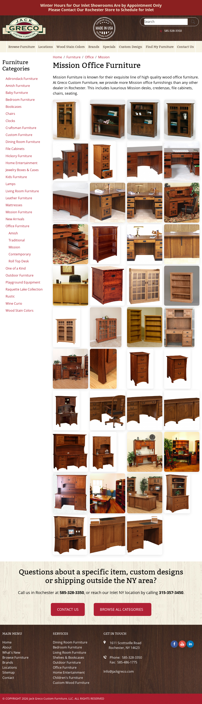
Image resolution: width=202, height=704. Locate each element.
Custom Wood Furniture (71, 683)
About (7, 647)
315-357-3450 (171, 592)
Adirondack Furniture (22, 78)
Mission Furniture (19, 212)
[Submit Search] (193, 21)
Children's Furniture (68, 678)
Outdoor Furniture (20, 275)
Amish (13, 233)
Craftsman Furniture (21, 128)
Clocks (10, 121)
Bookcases (14, 106)
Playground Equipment (23, 282)
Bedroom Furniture (20, 99)
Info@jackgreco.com (118, 671)
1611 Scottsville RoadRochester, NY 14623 (125, 645)
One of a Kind (16, 268)
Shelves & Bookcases (68, 657)
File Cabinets (15, 149)
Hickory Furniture (19, 156)
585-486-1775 (127, 662)
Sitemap (8, 672)
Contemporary (20, 254)
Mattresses (14, 205)
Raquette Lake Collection (24, 289)
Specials (109, 47)
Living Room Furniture (22, 191)
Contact (8, 678)
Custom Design (130, 47)
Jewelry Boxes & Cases (22, 170)
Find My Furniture (159, 47)
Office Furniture (17, 226)
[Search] (166, 22)
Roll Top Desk (19, 261)
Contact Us (185, 47)
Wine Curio (14, 303)
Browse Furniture (21, 47)
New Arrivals (15, 219)
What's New (11, 652)
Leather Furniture (19, 198)
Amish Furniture (18, 85)
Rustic (10, 296)
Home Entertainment (21, 163)
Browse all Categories (121, 609)
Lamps (11, 184)
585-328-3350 (173, 31)
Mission (14, 247)
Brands (93, 47)
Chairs (10, 113)
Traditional (17, 240)
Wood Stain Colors (70, 47)
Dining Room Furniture (23, 142)
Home (7, 642)
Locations (45, 47)
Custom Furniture (19, 135)
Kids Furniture (16, 177)
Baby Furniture (17, 92)
